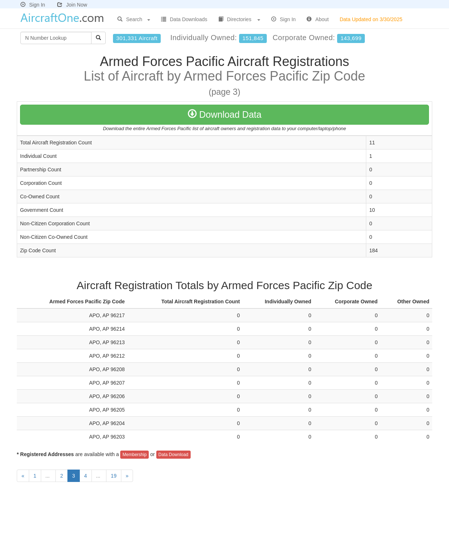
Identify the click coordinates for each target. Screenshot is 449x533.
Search (133, 19)
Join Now (72, 5)
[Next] (127, 476)
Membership (134, 454)
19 (114, 476)
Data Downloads (184, 19)
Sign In (32, 5)
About (318, 19)
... (48, 476)
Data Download (173, 454)
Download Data (225, 114)
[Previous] (23, 476)
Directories (239, 19)
